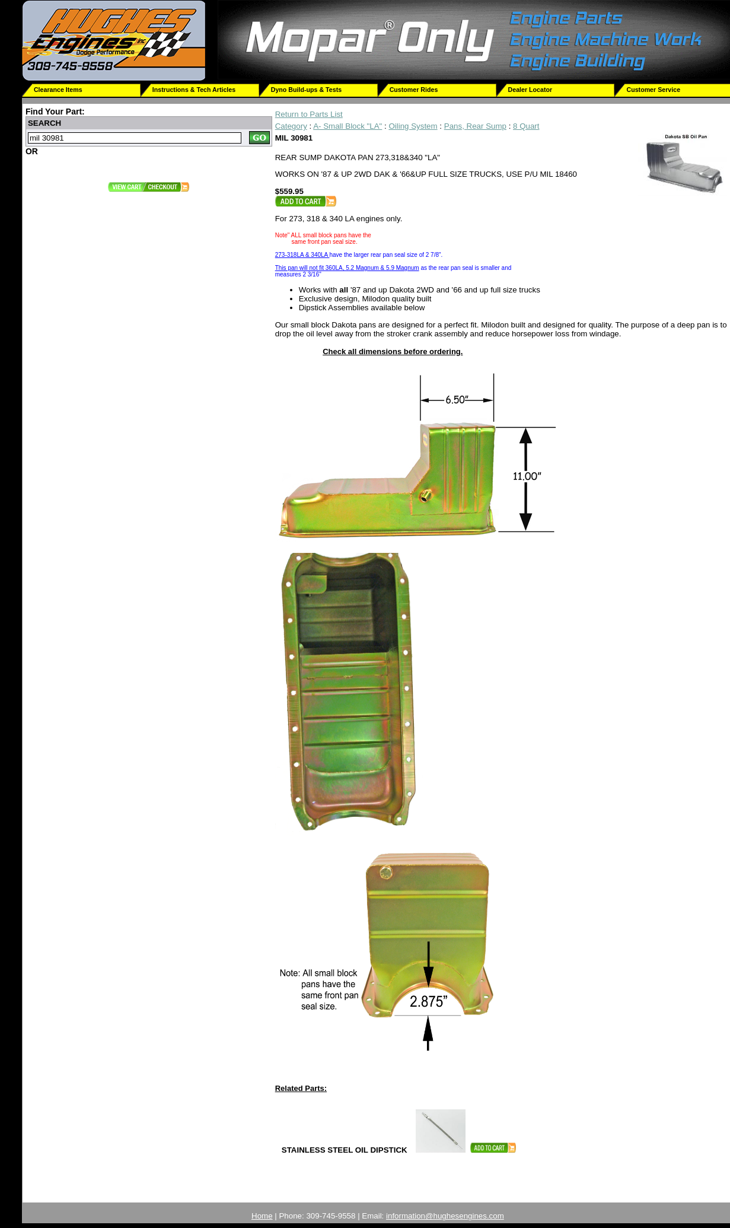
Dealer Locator (530, 89)
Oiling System (412, 126)
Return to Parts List (309, 114)
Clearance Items (58, 89)
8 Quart (526, 126)
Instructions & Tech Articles (193, 89)
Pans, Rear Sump (475, 126)
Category (291, 126)
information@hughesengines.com (445, 1215)
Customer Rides (414, 89)
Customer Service (653, 89)
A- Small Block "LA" (347, 126)
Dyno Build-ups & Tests (306, 89)
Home (262, 1215)
